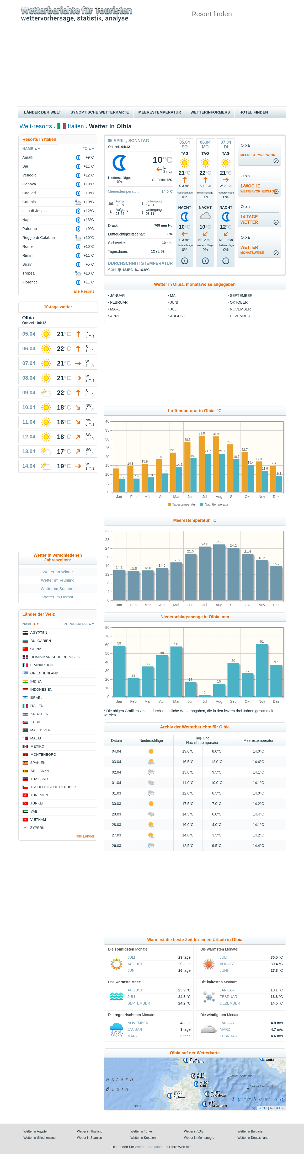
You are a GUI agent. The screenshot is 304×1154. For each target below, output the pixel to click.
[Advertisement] (152, 67)
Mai (173, 295)
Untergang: (154, 201)
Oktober (239, 302)
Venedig (30, 175)
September (241, 295)
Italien (76, 126)
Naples (29, 220)
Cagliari (29, 193)
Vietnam (38, 820)
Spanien (38, 763)
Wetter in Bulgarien (251, 1131)
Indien (36, 681)
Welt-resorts (36, 126)
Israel (36, 698)
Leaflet (263, 1108)
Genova (29, 184)
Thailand (39, 779)
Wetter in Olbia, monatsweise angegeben (195, 284)
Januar (117, 295)
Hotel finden (253, 112)
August (177, 316)
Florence (30, 282)
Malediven (40, 730)
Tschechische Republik (53, 787)
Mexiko (38, 746)
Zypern (37, 828)
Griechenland (44, 673)
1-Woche (258, 188)
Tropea (29, 273)
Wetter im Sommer (58, 588)
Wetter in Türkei (142, 1131)
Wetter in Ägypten (36, 1131)
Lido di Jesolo (35, 211)
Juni (174, 302)
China (35, 649)
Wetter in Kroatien (143, 1138)
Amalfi (28, 157)
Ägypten (38, 633)
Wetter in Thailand (90, 1131)
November (240, 309)
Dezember (240, 316)
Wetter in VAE (194, 1131)
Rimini (28, 255)
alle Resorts (84, 291)
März (115, 309)
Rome (28, 246)
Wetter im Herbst (57, 597)
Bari (26, 166)
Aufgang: (122, 201)
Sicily (27, 264)
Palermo (30, 229)
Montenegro (43, 754)
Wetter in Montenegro (199, 1138)
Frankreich (42, 665)
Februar (119, 302)
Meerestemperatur (159, 112)
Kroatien (40, 714)
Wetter (252, 250)
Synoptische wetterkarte (100, 112)
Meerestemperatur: (123, 191)
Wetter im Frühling (57, 580)
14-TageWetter (249, 219)
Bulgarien (41, 641)
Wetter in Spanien (89, 1138)
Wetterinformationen (150, 1147)
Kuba (35, 722)
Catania (29, 202)
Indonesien (41, 689)
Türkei (37, 803)
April (112, 269)
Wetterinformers (210, 112)
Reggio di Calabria (39, 237)
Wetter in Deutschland (253, 1138)
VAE (34, 811)
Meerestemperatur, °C (194, 520)
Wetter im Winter (57, 572)
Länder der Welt (42, 112)
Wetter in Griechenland (40, 1138)
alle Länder (85, 836)
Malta (36, 738)
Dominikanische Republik (55, 657)
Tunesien (39, 795)
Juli (174, 309)
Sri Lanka (40, 771)
